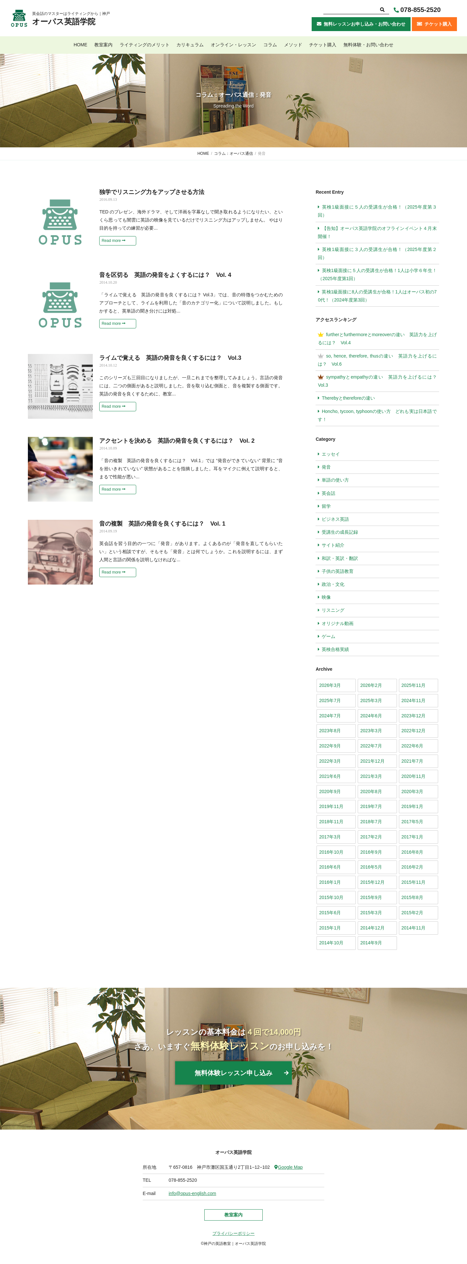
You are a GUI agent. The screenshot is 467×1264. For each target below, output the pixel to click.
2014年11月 (413, 927)
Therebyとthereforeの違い (348, 398)
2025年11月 (413, 685)
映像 (326, 597)
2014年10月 (331, 942)
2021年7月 (412, 761)
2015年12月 (372, 882)
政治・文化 (333, 584)
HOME (80, 44)
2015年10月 (331, 897)
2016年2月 (412, 867)
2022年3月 (330, 761)
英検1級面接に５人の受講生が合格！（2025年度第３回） (377, 211)
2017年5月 (412, 821)
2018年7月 (371, 821)
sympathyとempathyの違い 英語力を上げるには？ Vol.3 (378, 381)
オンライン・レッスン (233, 44)
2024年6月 (371, 715)
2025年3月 (371, 700)
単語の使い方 (335, 480)
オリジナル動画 (337, 623)
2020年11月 (413, 776)
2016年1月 (330, 882)
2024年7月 (330, 715)
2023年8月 (330, 730)
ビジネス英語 (335, 519)
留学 (326, 506)
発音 (326, 467)
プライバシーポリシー (233, 1233)
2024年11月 (413, 700)
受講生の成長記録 (340, 532)
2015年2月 (412, 912)
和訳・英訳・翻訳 (340, 558)
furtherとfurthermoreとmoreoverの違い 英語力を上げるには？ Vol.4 (377, 338)
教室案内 (103, 44)
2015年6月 (330, 912)
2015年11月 (413, 882)
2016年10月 (331, 852)
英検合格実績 (335, 649)
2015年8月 (412, 897)
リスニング (333, 610)
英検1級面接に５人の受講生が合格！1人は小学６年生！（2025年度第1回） (377, 274)
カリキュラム (190, 44)
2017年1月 (412, 836)
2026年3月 (330, 685)
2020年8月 (371, 791)
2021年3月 (371, 776)
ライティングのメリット (145, 44)
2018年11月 (331, 821)
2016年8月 (412, 852)
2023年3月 (371, 730)
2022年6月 (412, 745)
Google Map (288, 1167)
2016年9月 (371, 852)
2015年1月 (330, 927)
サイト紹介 (333, 545)
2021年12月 (372, 761)
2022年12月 (413, 730)
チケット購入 (322, 44)
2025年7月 (330, 700)
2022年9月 (330, 745)
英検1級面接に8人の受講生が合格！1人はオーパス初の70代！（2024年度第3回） (377, 295)
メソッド (293, 44)
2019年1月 (412, 806)
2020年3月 (412, 791)
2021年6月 (330, 776)
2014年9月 (371, 942)
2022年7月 (371, 745)
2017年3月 (330, 836)
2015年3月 (371, 912)
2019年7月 (371, 806)
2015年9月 (371, 897)
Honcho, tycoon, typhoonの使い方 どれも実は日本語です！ (377, 415)
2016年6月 (330, 867)
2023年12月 (413, 715)
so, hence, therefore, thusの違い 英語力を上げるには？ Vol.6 (377, 360)
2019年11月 (331, 806)
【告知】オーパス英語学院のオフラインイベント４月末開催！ (377, 232)
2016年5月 (371, 867)
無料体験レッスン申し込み (233, 1072)
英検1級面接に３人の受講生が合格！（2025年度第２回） (377, 253)
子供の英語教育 (337, 571)
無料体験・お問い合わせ (368, 44)
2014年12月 (372, 927)
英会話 (328, 493)
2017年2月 (371, 836)
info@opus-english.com (192, 1193)
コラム (270, 44)
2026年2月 (371, 685)
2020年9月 (330, 791)
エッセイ (331, 454)
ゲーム (328, 636)
